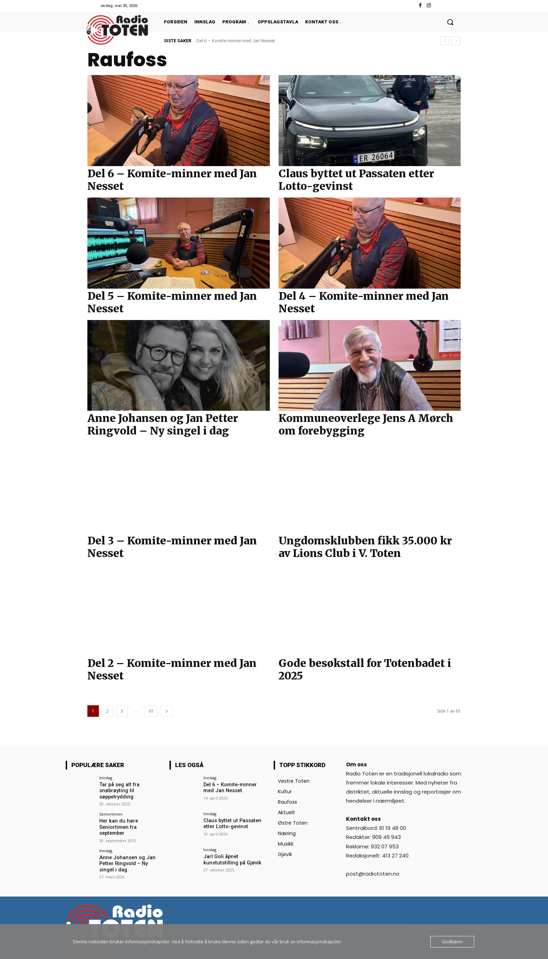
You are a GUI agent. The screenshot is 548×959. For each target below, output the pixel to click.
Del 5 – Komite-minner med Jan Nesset (172, 302)
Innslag (105, 778)
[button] (450, 22)
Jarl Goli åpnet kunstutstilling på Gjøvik (230, 859)
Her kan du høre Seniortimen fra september (130, 823)
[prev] (444, 40)
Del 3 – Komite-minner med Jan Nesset (172, 547)
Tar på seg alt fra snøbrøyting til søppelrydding (118, 790)
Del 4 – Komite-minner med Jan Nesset (364, 302)
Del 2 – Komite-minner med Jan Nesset (172, 669)
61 (151, 711)
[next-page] (167, 711)
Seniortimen (111, 814)
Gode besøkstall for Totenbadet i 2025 (365, 669)
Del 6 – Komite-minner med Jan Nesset (235, 40)
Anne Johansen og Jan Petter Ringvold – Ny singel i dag (162, 424)
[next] (456, 40)
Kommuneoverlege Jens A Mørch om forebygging (366, 424)
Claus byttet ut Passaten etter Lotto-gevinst (356, 180)
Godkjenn (452, 941)
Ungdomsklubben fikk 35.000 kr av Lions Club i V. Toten (365, 547)
